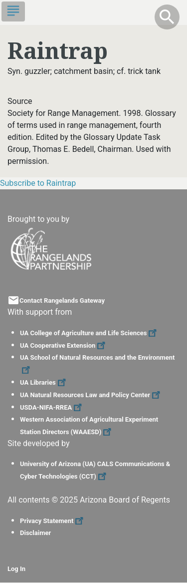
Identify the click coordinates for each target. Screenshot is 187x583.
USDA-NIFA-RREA (52, 407)
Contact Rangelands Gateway (62, 300)
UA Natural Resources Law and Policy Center (91, 395)
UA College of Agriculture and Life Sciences (89, 333)
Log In (16, 569)
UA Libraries (44, 382)
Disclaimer (35, 533)
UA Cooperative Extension (64, 345)
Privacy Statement (53, 521)
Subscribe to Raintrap (38, 183)
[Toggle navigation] (13, 11)
